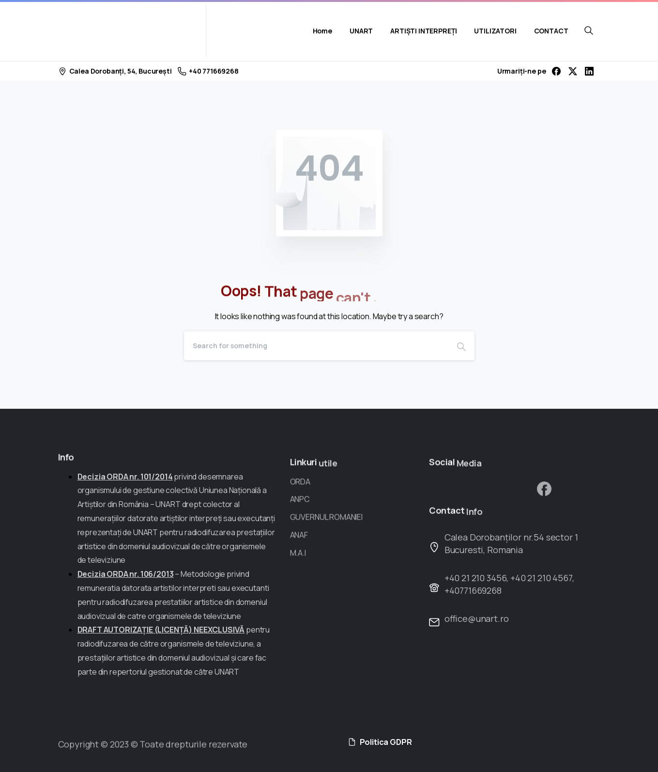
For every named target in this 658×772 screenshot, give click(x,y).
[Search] (316, 345)
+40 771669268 (208, 71)
